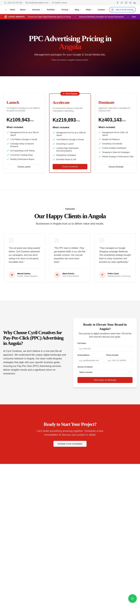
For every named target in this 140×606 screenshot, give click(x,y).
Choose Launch (24, 167)
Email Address (83, 355)
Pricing (66, 10)
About (23, 10)
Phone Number (112, 355)
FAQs (89, 10)
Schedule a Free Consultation (70, 444)
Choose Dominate (115, 167)
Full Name (81, 343)
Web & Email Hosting (122, 10)
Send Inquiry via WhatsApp (105, 380)
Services (37, 10)
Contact (102, 10)
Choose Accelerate (70, 167)
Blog (78, 10)
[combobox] (105, 372)
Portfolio (52, 10)
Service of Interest (85, 367)
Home (12, 10)
